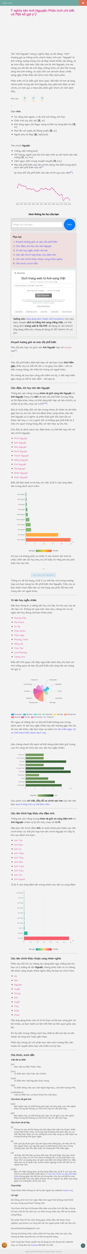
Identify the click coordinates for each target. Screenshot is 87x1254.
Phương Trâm (21, 639)
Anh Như (18, 861)
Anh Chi (18, 874)
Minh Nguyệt (20, 438)
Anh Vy (17, 848)
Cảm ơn (59, 1251)
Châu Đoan (20, 630)
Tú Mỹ (17, 626)
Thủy (16, 1006)
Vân (16, 980)
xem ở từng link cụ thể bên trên (33, 804)
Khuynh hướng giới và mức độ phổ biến (36, 241)
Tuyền (17, 988)
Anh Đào (18, 844)
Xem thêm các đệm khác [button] (43, 575)
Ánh (16, 997)
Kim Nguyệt (20, 464)
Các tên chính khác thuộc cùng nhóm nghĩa (39, 258)
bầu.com (7, 2)
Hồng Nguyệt (21, 459)
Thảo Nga (19, 635)
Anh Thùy (18, 857)
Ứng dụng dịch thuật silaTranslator (45, 318)
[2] (16, 350)
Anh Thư (18, 840)
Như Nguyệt (20, 446)
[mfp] (45, 403)
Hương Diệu (20, 617)
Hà (15, 975)
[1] (42, 166)
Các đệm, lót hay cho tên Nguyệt (34, 246)
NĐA (27, 1251)
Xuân (16, 1010)
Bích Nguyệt (20, 451)
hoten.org (68, 1190)
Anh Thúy (18, 870)
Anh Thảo (19, 853)
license (34, 1245)
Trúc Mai (18, 648)
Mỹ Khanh (19, 622)
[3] (71, 172)
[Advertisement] (43, 34)
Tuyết (17, 1001)
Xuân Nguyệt (21, 477)
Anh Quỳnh (19, 879)
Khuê (16, 1014)
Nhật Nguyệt (21, 472)
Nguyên (18, 984)
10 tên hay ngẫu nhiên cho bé (31, 250)
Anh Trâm (19, 866)
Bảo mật (42, 1251)
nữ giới (68, 347)
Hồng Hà (18, 643)
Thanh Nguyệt (21, 455)
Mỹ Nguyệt (19, 468)
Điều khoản (50, 1251)
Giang (17, 993)
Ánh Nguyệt (20, 442)
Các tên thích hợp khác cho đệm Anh (36, 254)
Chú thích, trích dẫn (27, 263)
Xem (69, 224)
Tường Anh (19, 656)
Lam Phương (20, 652)
